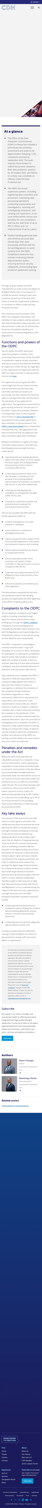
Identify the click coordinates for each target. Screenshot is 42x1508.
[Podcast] (30, 1500)
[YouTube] (27, 1500)
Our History (26, 1454)
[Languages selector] (35, 2)
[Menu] (33, 7)
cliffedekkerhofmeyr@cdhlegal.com (19, 998)
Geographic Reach (8, 1479)
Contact (5, 1461)
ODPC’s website (30, 623)
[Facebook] (11, 1500)
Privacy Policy (9, 1495)
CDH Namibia (27, 1461)
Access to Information (10, 1492)
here (14, 376)
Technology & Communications (15, 1106)
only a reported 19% (25, 417)
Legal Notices (24, 1492)
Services (5, 1476)
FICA (27, 1495)
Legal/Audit (35, 1492)
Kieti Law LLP (27, 1457)
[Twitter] (15, 1500)
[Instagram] (19, 1500)
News (4, 1483)
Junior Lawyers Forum (30, 1464)
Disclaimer (20, 1495)
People (4, 1454)
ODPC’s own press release (12, 426)
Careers (4, 1457)
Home (4, 1451)
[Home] (8, 8)
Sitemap (34, 1495)
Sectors (4, 1473)
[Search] (39, 8)
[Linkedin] (23, 1500)
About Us (25, 1451)
